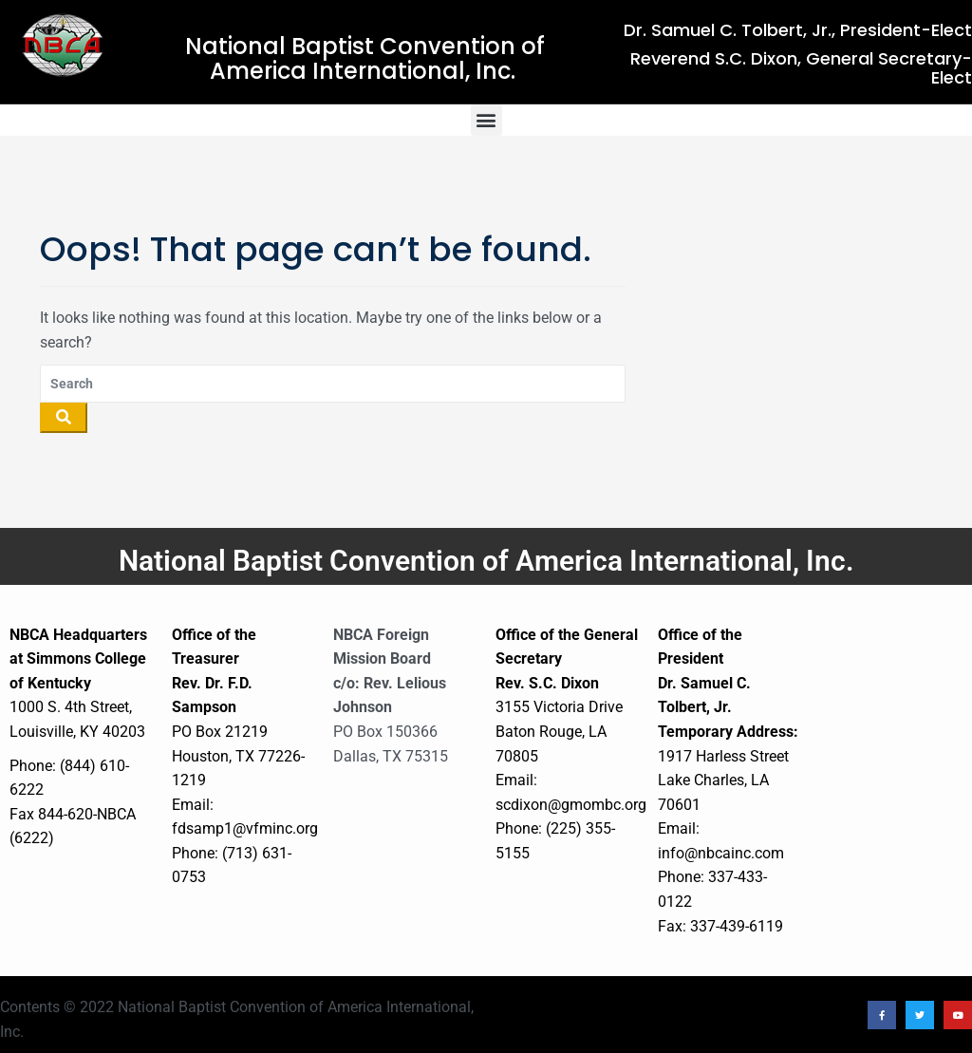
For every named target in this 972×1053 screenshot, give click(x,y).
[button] (486, 120)
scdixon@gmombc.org (570, 805)
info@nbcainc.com (721, 853)
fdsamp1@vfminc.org (245, 828)
